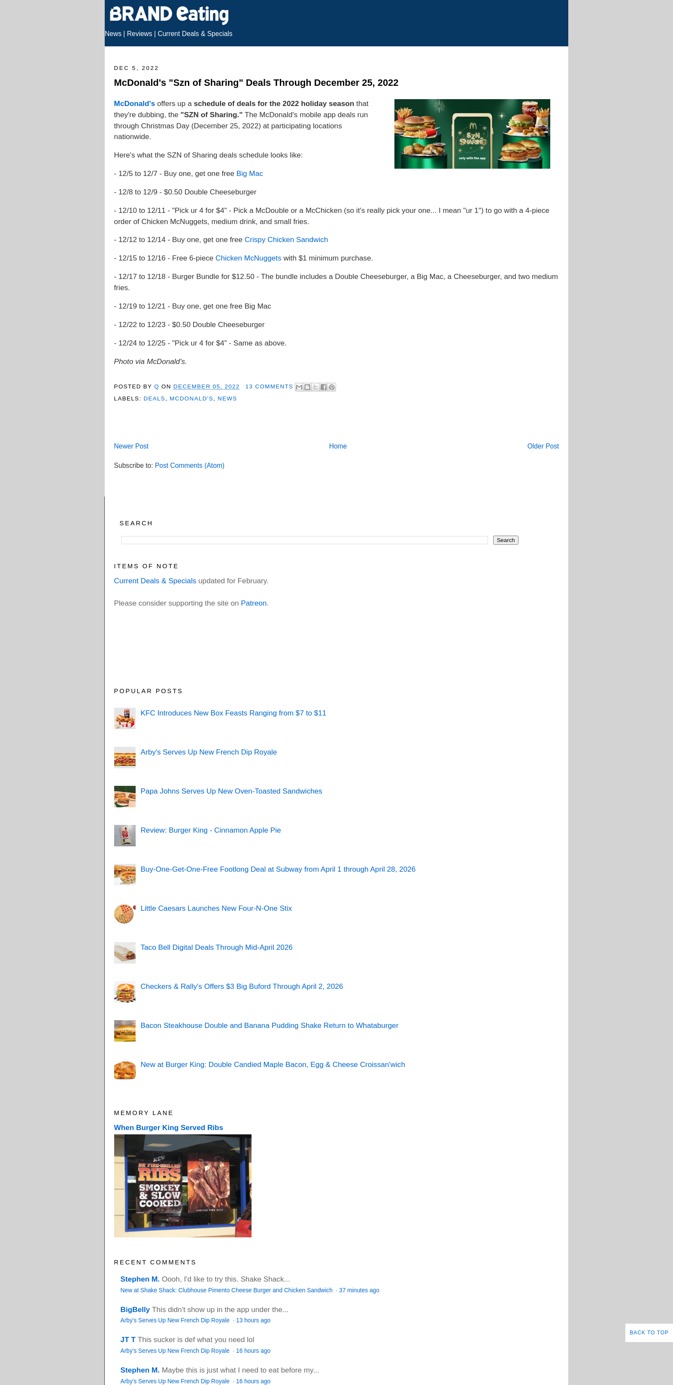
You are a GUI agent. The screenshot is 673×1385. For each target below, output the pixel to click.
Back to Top (649, 1333)
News (113, 33)
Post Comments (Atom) (189, 465)
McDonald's (134, 103)
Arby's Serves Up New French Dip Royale (208, 752)
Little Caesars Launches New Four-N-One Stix (216, 908)
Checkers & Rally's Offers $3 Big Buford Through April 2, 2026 (241, 986)
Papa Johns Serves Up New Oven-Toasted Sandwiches (231, 791)
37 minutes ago (359, 1290)
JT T (128, 1339)
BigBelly (135, 1309)
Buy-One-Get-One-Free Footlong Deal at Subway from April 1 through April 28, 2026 (277, 869)
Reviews (139, 33)
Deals (154, 398)
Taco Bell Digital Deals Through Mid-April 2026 (216, 947)
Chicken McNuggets (248, 258)
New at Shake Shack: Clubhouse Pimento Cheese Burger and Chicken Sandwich (227, 1290)
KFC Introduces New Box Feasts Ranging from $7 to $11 (233, 713)
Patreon (254, 603)
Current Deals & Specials (195, 33)
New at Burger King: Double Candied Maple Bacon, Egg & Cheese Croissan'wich (272, 1064)
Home (338, 446)
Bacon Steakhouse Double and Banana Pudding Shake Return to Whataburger (269, 1025)
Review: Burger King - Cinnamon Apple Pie (210, 830)
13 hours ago (253, 1320)
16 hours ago (253, 1351)
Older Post (543, 446)
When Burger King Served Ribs (169, 1127)
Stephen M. (140, 1279)
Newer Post (131, 446)
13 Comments (270, 386)
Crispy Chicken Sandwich (286, 239)
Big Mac (249, 173)
